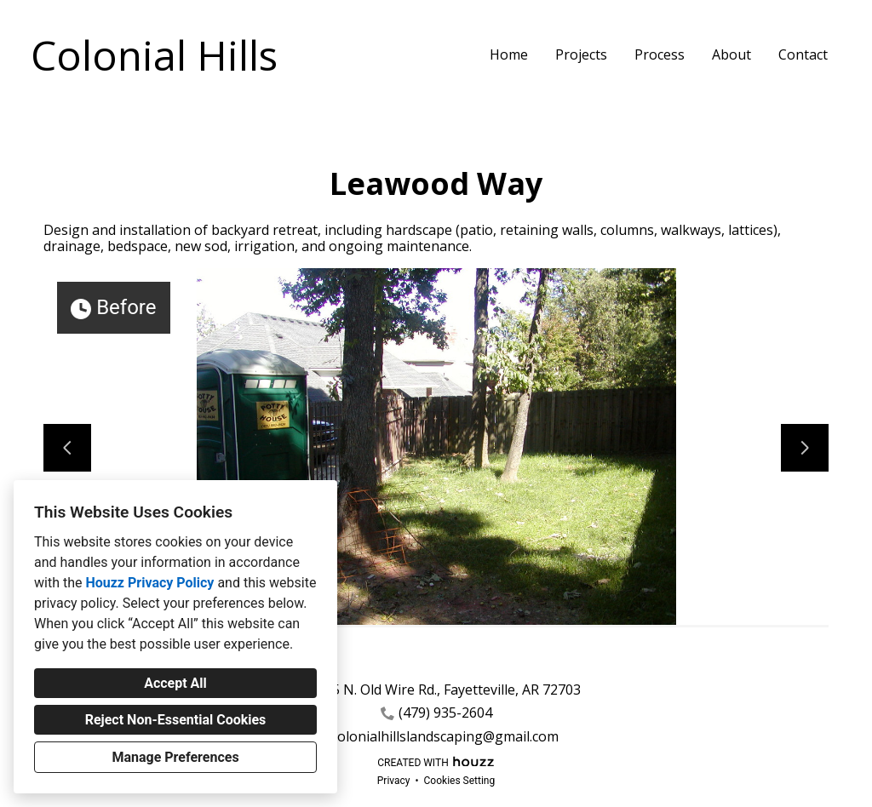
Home (509, 54)
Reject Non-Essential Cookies (176, 720)
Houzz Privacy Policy (149, 583)
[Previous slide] (67, 448)
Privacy (393, 781)
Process (659, 54)
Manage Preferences (175, 757)
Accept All (175, 683)
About (731, 54)
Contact (803, 54)
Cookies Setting (460, 781)
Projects (581, 54)
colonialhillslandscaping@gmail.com (445, 737)
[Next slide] (805, 448)
